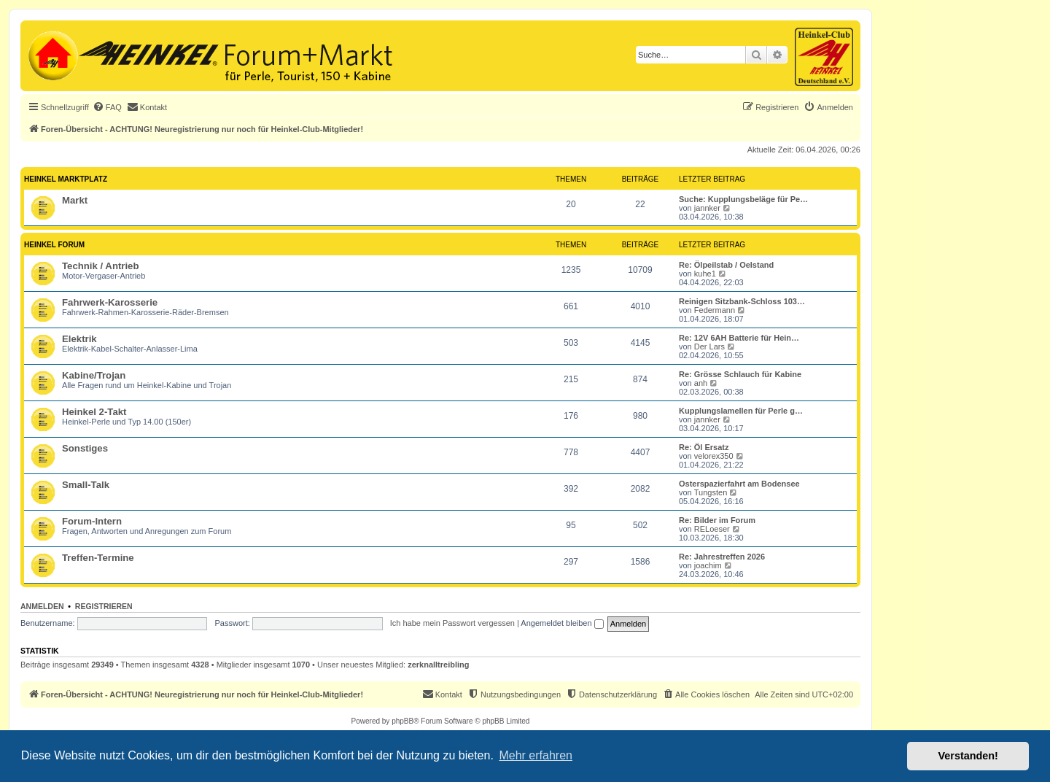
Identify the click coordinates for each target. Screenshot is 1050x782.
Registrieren (104, 606)
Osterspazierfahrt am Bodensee (739, 483)
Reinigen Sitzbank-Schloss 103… (742, 301)
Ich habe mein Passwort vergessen (452, 623)
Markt (75, 200)
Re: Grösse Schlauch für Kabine (740, 374)
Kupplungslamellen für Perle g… (741, 410)
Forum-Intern (92, 521)
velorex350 (714, 456)
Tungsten (710, 492)
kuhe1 (705, 273)
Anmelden (42, 606)
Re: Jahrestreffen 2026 (722, 556)
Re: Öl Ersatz (703, 447)
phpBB (402, 721)
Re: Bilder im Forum (717, 520)
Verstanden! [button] (968, 756)
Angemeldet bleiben (562, 623)
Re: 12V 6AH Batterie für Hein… (739, 337)
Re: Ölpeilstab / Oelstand (726, 264)
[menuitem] (107, 107)
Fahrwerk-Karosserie (110, 302)
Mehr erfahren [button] (535, 755)
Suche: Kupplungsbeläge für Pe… (743, 199)
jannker (707, 208)
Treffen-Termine (98, 557)
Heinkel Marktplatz (65, 179)
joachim (708, 565)
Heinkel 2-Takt (94, 411)
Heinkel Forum (54, 245)
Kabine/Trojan (93, 375)
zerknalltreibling (438, 664)
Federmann (714, 310)
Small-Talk (85, 484)
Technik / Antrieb (100, 265)
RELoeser (712, 528)
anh (700, 383)
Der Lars (709, 346)
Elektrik (79, 338)
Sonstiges (85, 448)
